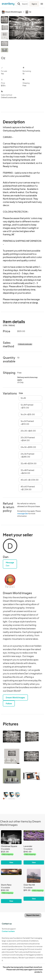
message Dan (22, 513)
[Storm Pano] (11, 886)
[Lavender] (34, 847)
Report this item (32, 915)
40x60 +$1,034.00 (30, 479)
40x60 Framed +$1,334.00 (28, 488)
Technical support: (11, 930)
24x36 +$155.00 (28, 447)
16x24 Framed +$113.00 (27, 422)
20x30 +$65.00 (28, 430)
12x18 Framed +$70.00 (27, 406)
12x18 (23, 398)
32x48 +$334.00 (28, 463)
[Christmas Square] (11, 847)
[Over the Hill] (34, 885)
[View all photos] (26, 34)
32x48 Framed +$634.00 (27, 471)
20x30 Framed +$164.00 (28, 439)
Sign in (34, 4)
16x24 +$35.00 (28, 414)
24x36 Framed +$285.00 (27, 455)
